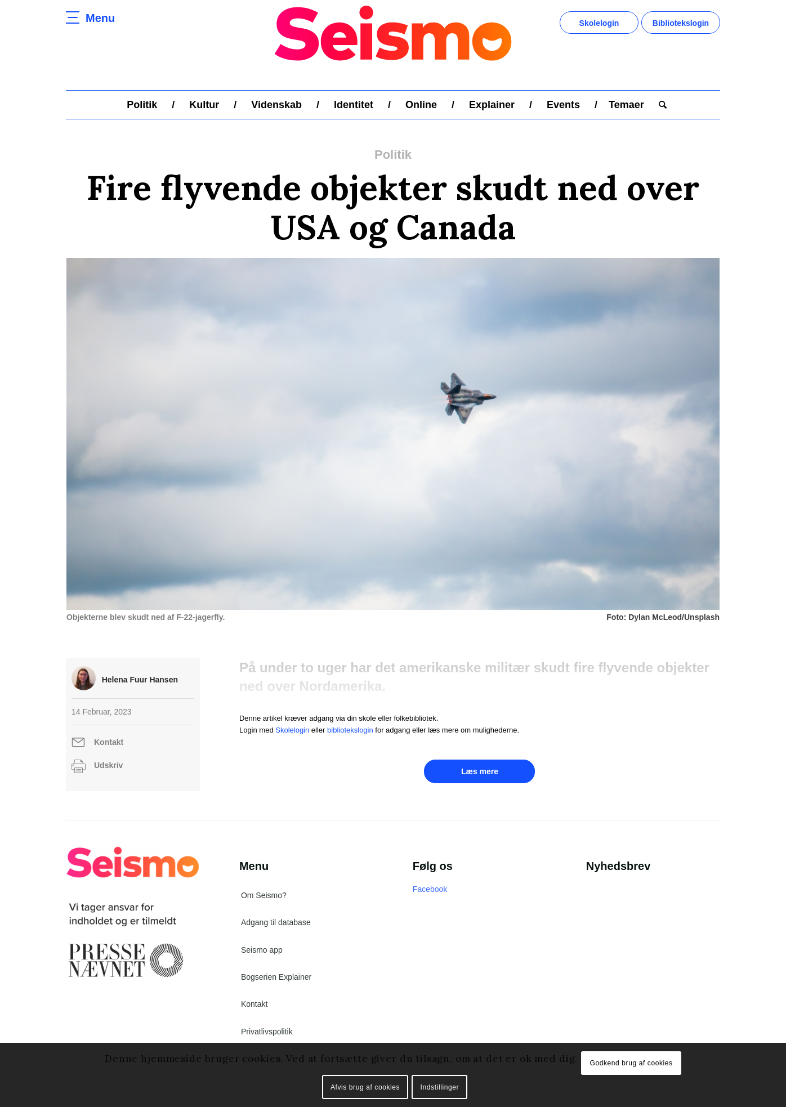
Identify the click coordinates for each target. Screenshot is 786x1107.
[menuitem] (141, 105)
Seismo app (262, 949)
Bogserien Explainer (276, 976)
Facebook (430, 889)
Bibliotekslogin (681, 23)
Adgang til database (276, 922)
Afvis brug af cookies (365, 1087)
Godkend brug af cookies (631, 1063)
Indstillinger (440, 1087)
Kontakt (108, 742)
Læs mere (479, 771)
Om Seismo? (264, 895)
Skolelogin (599, 23)
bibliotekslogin (350, 730)
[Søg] (659, 105)
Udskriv (108, 765)
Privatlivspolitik (267, 1031)
